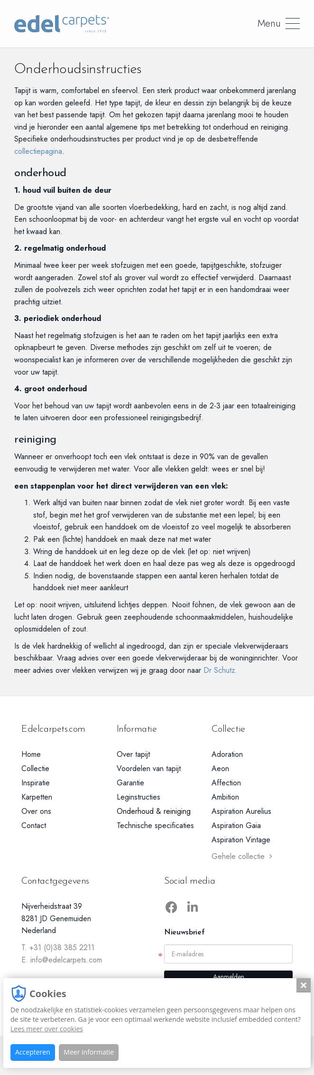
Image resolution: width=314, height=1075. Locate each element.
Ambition (225, 797)
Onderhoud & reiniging (154, 811)
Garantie (130, 782)
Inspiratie (35, 782)
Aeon (220, 768)
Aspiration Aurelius (241, 811)
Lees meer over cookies (46, 1028)
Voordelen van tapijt (149, 768)
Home (31, 754)
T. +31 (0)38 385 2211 (57, 947)
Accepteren (32, 1051)
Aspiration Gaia (236, 825)
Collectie (35, 768)
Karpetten (36, 797)
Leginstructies (138, 797)
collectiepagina (38, 151)
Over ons (36, 811)
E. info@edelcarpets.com (61, 959)
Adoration (227, 754)
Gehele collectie (242, 856)
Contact (33, 825)
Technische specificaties (155, 825)
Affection (226, 782)
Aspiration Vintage (241, 839)
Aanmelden (228, 976)
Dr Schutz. (221, 670)
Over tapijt (133, 754)
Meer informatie (89, 1051)
